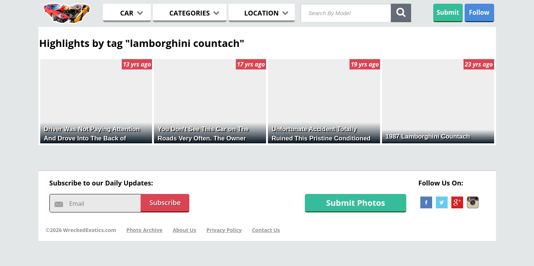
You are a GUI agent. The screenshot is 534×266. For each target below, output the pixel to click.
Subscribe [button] (165, 202)
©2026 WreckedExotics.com (81, 229)
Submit (448, 12)
